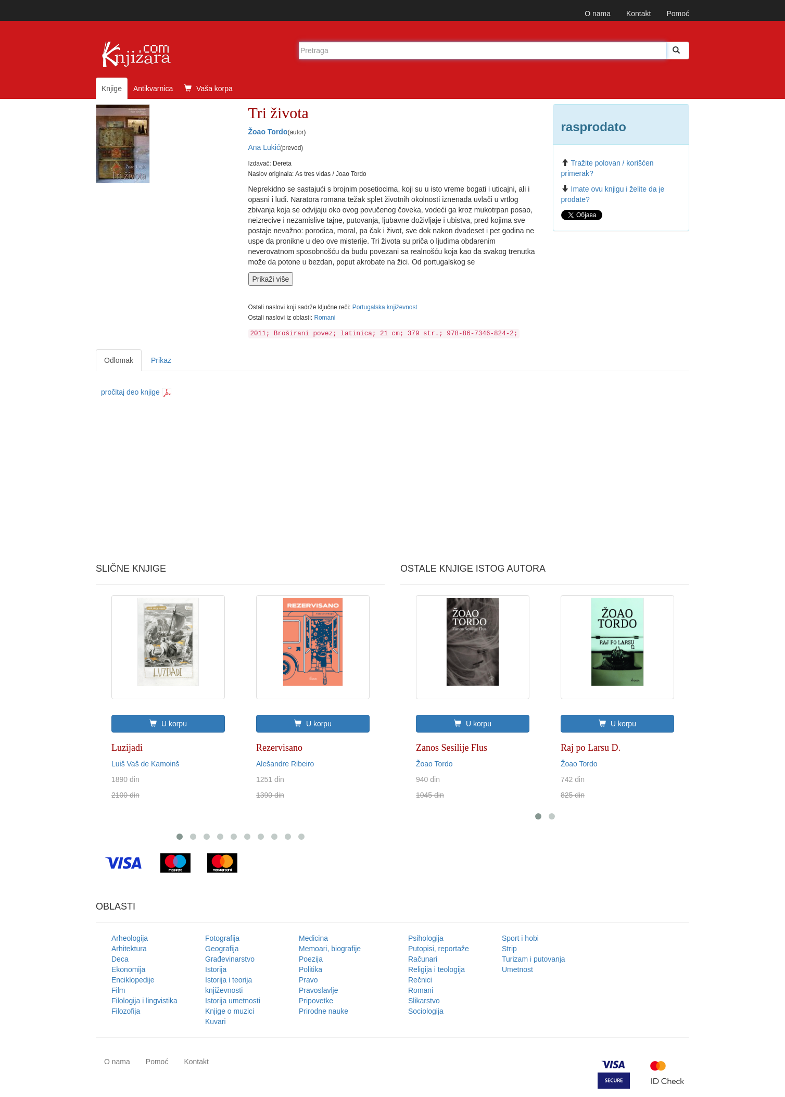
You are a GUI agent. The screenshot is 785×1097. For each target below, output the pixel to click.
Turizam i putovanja (533, 959)
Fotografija (222, 938)
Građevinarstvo (230, 959)
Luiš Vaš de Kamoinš (145, 764)
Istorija (215, 969)
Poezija (311, 959)
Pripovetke (316, 1001)
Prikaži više (270, 279)
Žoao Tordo (268, 132)
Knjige (112, 88)
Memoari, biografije (330, 948)
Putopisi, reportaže (438, 948)
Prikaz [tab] (161, 360)
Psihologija (426, 938)
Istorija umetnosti (232, 1001)
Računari (422, 959)
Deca (120, 959)
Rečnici (420, 980)
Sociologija (426, 1011)
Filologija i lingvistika (144, 1001)
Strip (509, 948)
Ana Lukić (264, 147)
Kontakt (638, 13)
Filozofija (125, 1011)
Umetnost (517, 969)
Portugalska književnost (384, 307)
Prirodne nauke (323, 1011)
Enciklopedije (133, 980)
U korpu (168, 724)
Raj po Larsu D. (591, 747)
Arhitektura (129, 948)
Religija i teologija (436, 969)
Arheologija (129, 938)
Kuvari (215, 1021)
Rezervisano (279, 747)
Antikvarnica (153, 88)
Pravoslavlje (318, 990)
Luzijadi (127, 747)
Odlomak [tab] (118, 360)
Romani (324, 317)
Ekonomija (128, 969)
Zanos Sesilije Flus (451, 747)
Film (118, 990)
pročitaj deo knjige (136, 392)
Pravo (308, 980)
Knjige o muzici (229, 1011)
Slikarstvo (424, 1001)
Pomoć (677, 13)
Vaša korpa (208, 88)
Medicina (313, 938)
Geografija (222, 948)
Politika (310, 969)
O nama (598, 13)
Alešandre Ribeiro (285, 764)
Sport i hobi (520, 938)
